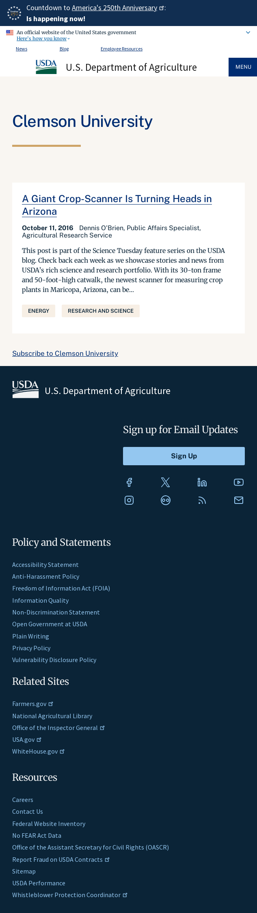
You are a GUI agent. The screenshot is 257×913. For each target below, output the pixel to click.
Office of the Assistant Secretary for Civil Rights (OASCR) (90, 847)
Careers (22, 799)
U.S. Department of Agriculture (131, 67)
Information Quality (40, 600)
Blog (64, 49)
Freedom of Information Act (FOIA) (61, 588)
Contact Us (27, 811)
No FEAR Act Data (36, 835)
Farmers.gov (33, 703)
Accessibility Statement (45, 564)
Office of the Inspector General (58, 727)
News (21, 49)
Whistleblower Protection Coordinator (70, 895)
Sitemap (24, 871)
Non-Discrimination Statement (56, 612)
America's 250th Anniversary (118, 7)
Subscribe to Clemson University (65, 353)
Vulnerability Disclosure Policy (54, 660)
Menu (243, 67)
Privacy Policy (31, 648)
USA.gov (27, 739)
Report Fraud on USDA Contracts (61, 859)
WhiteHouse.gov (38, 751)
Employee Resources (122, 49)
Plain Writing (30, 636)
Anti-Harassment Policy (45, 576)
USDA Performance (38, 883)
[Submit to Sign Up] (184, 456)
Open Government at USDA (49, 624)
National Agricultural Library (52, 716)
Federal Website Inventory (48, 823)
